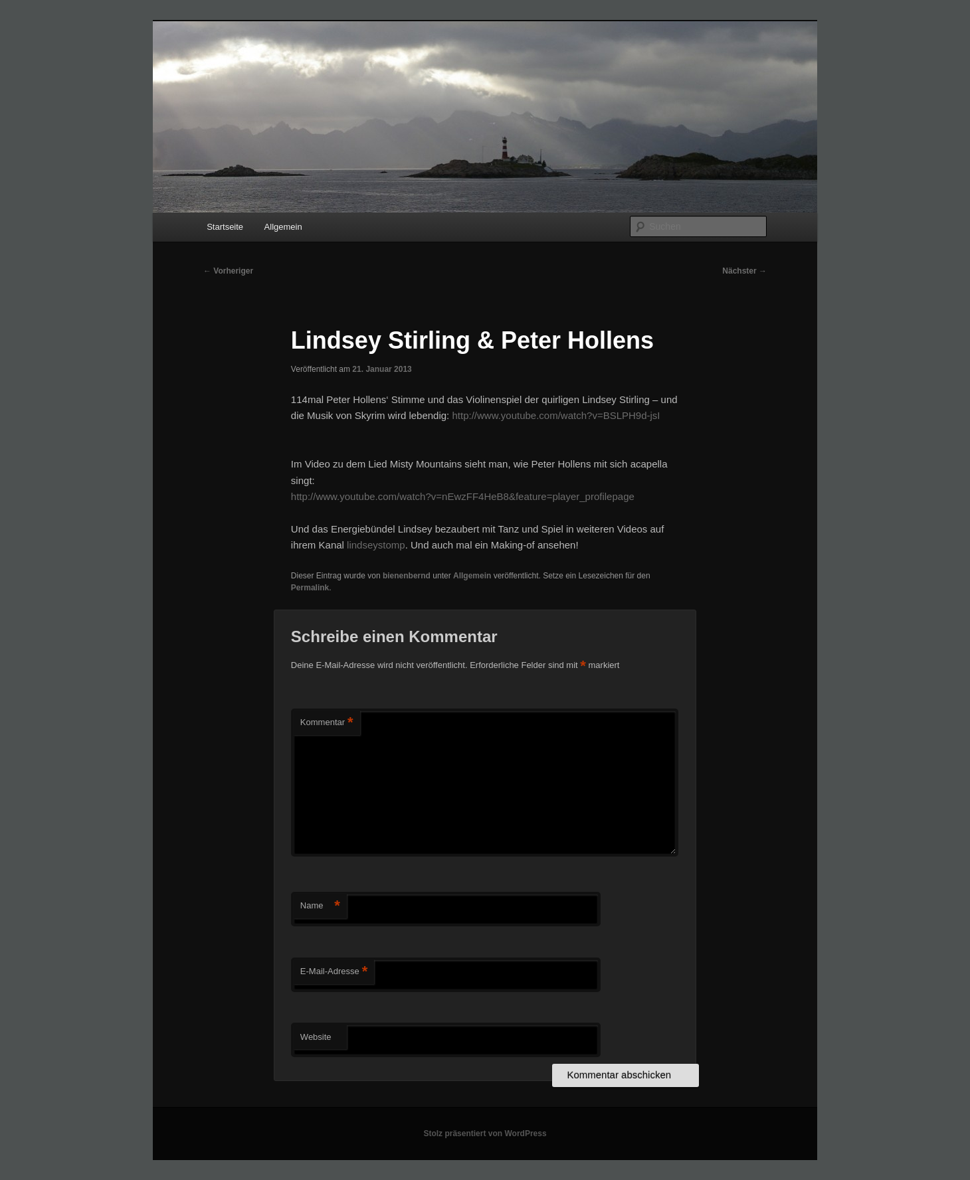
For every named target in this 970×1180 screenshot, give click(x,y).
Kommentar (326, 722)
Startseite (225, 227)
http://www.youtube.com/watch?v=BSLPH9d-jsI (556, 415)
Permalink (310, 587)
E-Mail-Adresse (333, 971)
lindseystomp (376, 544)
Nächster (744, 271)
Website (316, 1037)
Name (320, 906)
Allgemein (283, 227)
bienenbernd (407, 575)
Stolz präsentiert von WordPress (484, 1133)
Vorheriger (228, 271)
